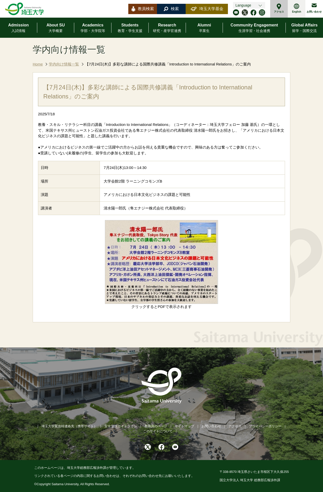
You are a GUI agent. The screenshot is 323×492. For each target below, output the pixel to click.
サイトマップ (184, 426)
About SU (56, 28)
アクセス (279, 8)
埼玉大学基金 (206, 9)
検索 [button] (171, 8)
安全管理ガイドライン (120, 426)
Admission (18, 28)
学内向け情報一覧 (64, 64)
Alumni (204, 28)
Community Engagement (254, 28)
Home (38, 64)
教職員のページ (155, 426)
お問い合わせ (314, 8)
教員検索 (143, 8)
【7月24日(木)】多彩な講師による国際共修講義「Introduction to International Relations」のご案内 (168, 64)
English (296, 8)
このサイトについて (158, 431)
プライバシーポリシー (265, 426)
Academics (92, 28)
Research (167, 28)
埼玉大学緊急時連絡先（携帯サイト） (69, 426)
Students (130, 28)
